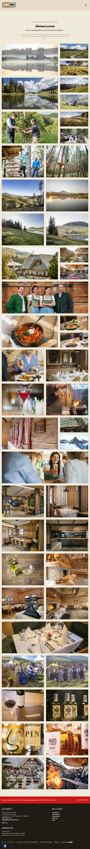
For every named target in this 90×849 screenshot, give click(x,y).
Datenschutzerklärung (31, 842)
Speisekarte (56, 814)
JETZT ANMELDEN (82, 800)
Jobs (53, 820)
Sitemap (56, 842)
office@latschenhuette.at (10, 820)
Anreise (5, 823)
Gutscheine (56, 816)
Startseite (35, 22)
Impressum (19, 842)
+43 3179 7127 (7, 818)
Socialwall (55, 812)
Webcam (55, 818)
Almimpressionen (43, 22)
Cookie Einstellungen (46, 842)
